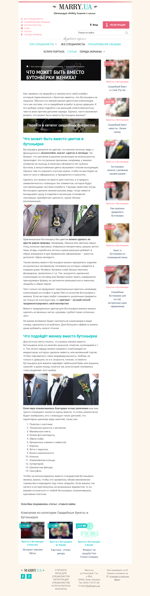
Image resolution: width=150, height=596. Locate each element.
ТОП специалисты (41, 44)
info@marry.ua (92, 586)
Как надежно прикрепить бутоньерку (117, 212)
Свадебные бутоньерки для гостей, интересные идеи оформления (117, 299)
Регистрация (117, 25)
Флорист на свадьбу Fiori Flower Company (89, 553)
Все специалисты (73, 44)
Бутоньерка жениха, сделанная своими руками (117, 170)
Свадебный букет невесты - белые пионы (117, 128)
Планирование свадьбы (104, 44)
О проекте (61, 570)
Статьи (72, 51)
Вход (95, 24)
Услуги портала (53, 51)
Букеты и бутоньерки (117, 81)
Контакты (61, 589)
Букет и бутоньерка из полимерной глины (117, 253)
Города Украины (91, 51)
